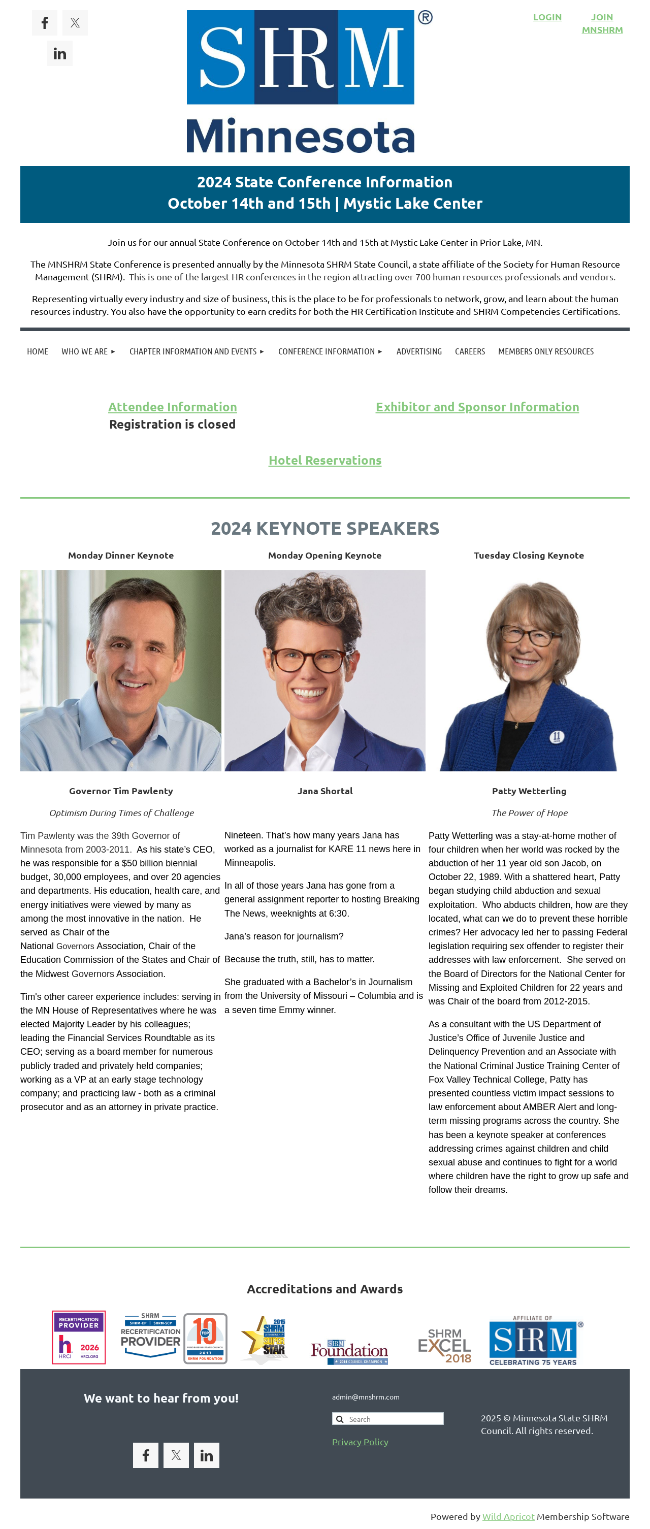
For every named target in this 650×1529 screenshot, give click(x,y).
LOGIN (547, 16)
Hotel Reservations (325, 460)
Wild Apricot (508, 1516)
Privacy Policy (360, 1441)
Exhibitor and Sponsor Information (477, 406)
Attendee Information (172, 406)
